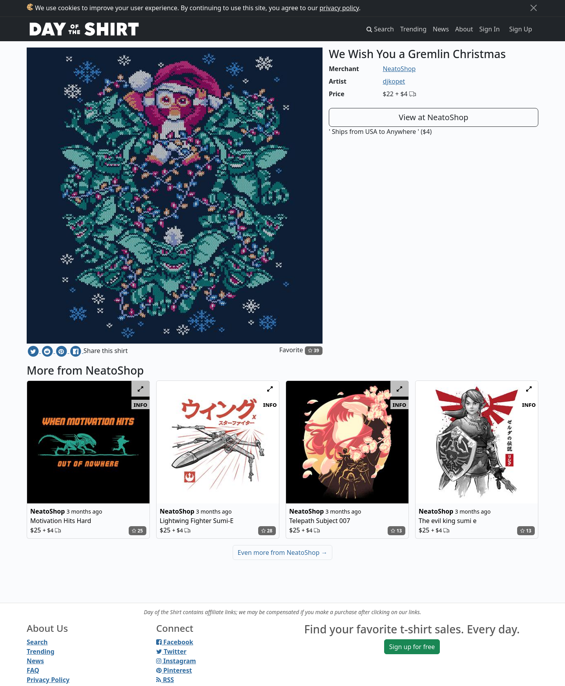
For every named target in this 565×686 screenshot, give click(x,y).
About (464, 29)
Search (37, 642)
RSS (165, 679)
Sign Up (520, 29)
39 (313, 350)
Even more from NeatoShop (283, 552)
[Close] (533, 8)
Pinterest (174, 670)
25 (137, 530)
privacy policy (339, 8)
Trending (413, 29)
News (441, 29)
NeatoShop (399, 68)
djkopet (394, 81)
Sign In (489, 29)
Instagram (176, 661)
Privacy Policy (48, 679)
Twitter (171, 651)
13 (396, 530)
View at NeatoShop (433, 117)
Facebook (174, 642)
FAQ (33, 670)
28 (266, 530)
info (141, 404)
